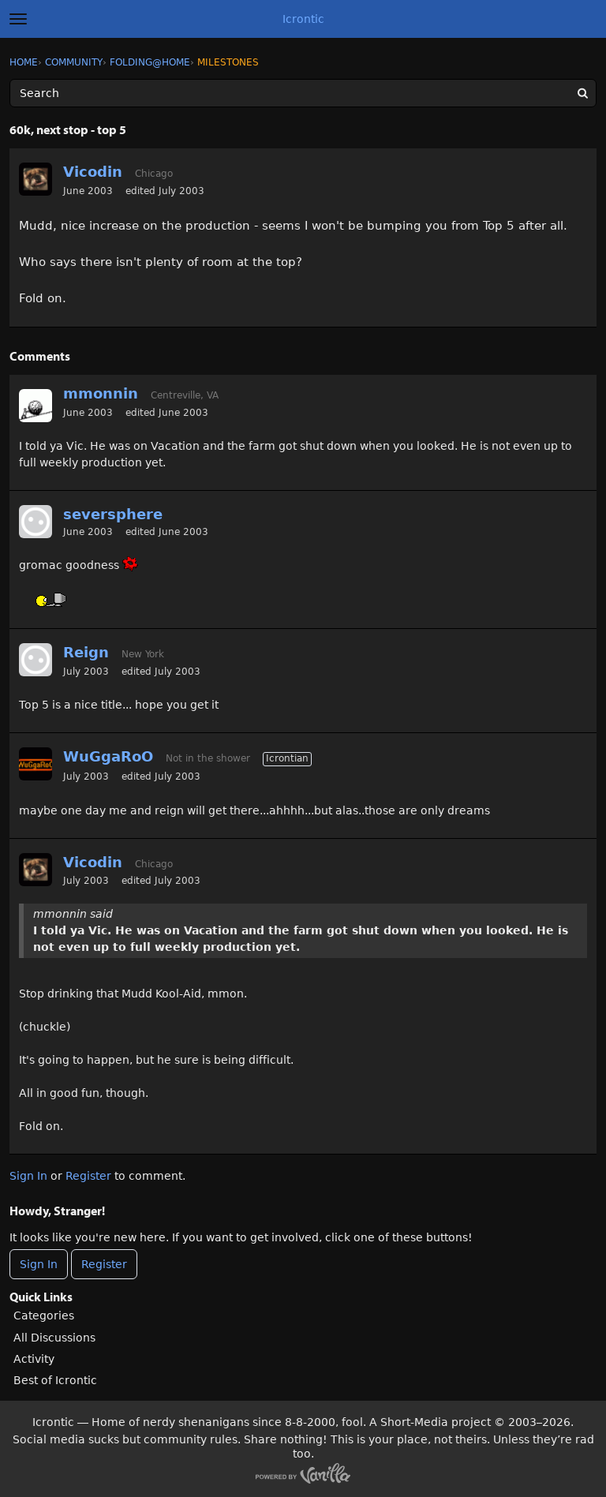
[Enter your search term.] (303, 93)
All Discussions (54, 1337)
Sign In (28, 1176)
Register (88, 1176)
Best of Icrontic (55, 1380)
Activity (33, 1359)
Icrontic (303, 19)
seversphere (113, 514)
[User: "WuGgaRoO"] (35, 763)
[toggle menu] (18, 19)
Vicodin (92, 171)
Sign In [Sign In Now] (39, 1264)
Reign (86, 652)
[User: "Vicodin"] (35, 179)
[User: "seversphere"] (35, 521)
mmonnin (100, 393)
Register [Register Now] (104, 1264)
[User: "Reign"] (35, 659)
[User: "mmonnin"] (35, 405)
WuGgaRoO (108, 756)
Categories (43, 1315)
